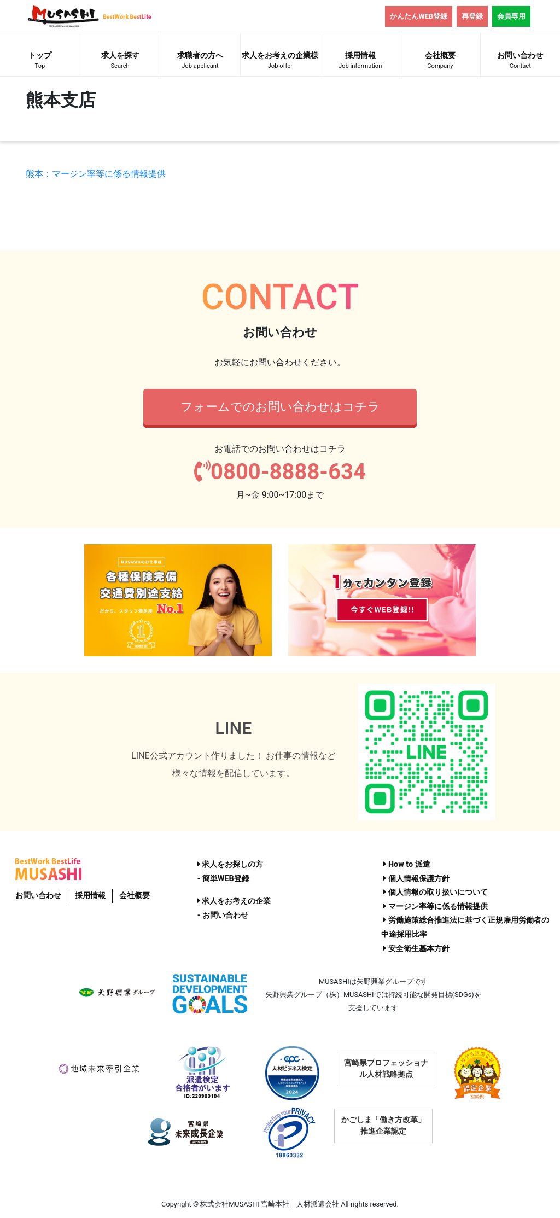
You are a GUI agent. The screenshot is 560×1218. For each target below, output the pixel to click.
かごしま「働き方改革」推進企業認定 (383, 1125)
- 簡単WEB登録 (223, 878)
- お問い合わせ (222, 915)
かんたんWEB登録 (418, 16)
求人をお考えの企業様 (280, 61)
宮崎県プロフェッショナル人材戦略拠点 (386, 1068)
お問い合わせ (520, 61)
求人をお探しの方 (230, 864)
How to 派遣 (406, 864)
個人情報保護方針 (416, 878)
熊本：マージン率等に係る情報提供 (96, 173)
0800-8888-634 (280, 472)
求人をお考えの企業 (234, 901)
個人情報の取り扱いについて (435, 892)
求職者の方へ (200, 61)
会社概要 (440, 61)
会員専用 (511, 16)
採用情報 (360, 61)
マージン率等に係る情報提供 (435, 906)
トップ (40, 61)
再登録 (472, 16)
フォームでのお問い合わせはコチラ (280, 406)
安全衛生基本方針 (416, 948)
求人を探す (120, 61)
